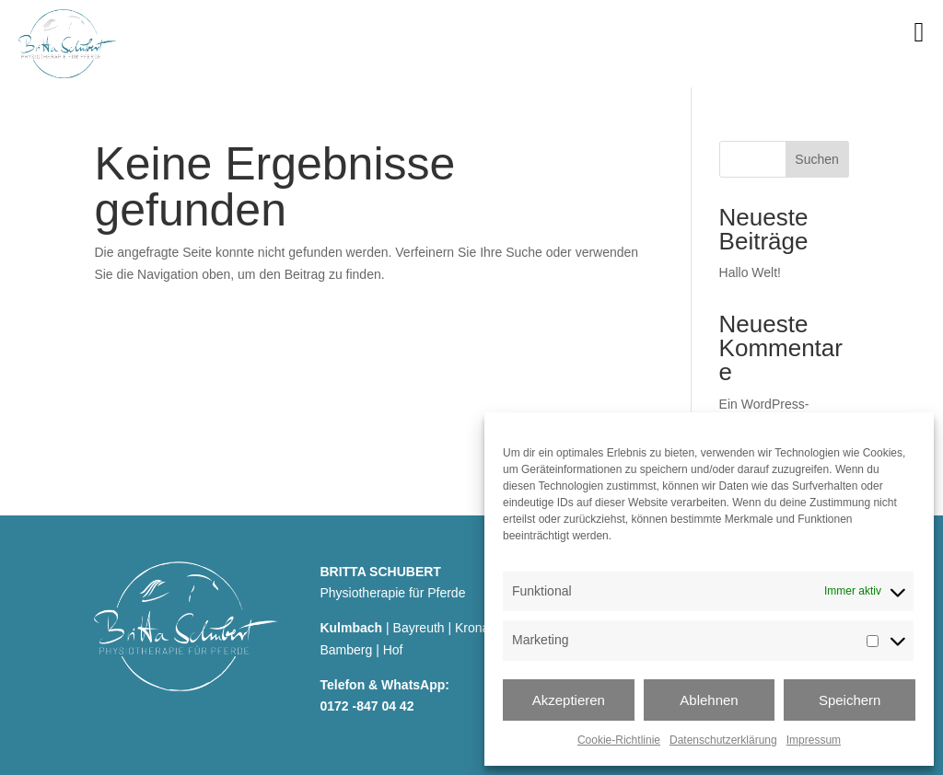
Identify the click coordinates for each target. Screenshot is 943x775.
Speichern (850, 700)
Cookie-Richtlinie (618, 740)
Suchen (816, 159)
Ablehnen (709, 700)
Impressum (813, 740)
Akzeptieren (568, 700)
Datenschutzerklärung (723, 740)
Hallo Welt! (750, 272)
